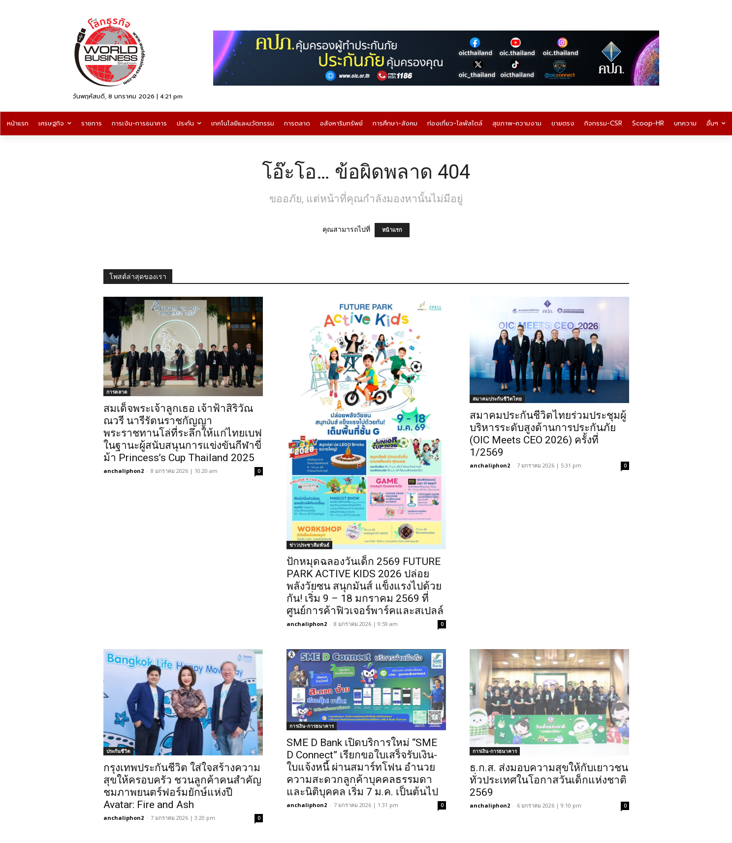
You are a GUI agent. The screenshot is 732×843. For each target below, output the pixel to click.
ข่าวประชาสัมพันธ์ (309, 544)
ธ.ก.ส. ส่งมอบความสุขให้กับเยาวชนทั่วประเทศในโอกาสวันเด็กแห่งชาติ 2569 (549, 780)
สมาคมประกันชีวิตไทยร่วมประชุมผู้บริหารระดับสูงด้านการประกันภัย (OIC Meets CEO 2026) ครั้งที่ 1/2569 (548, 433)
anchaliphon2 (123, 470)
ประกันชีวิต (118, 751)
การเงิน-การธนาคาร (311, 725)
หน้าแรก (392, 230)
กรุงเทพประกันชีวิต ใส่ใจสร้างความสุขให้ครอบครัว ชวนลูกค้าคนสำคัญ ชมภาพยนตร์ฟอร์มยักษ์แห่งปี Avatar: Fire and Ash (182, 786)
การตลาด (116, 391)
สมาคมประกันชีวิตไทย (497, 398)
